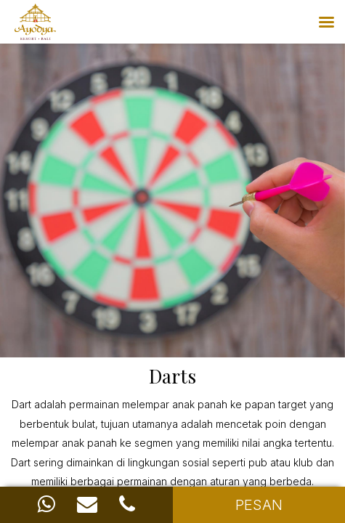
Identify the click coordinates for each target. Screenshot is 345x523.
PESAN (259, 505)
